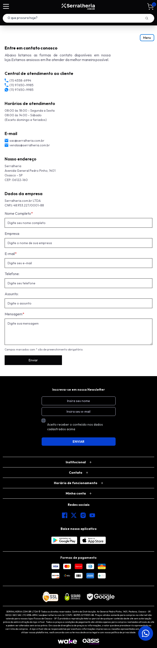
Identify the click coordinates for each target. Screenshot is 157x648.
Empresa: (12, 233)
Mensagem (14, 314)
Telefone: (12, 273)
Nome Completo (19, 213)
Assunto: (11, 294)
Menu (147, 38)
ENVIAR (78, 441)
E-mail (11, 253)
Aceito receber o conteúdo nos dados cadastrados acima (75, 426)
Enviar (33, 360)
